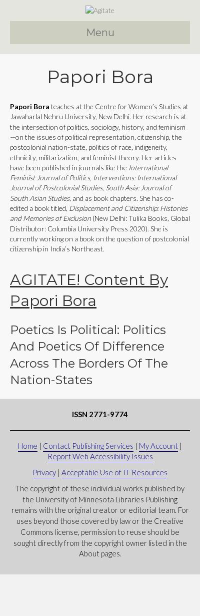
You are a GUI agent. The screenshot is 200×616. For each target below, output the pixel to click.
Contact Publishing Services (88, 487)
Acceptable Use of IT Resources (115, 513)
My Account (158, 487)
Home (28, 487)
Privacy (44, 513)
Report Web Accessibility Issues (100, 498)
